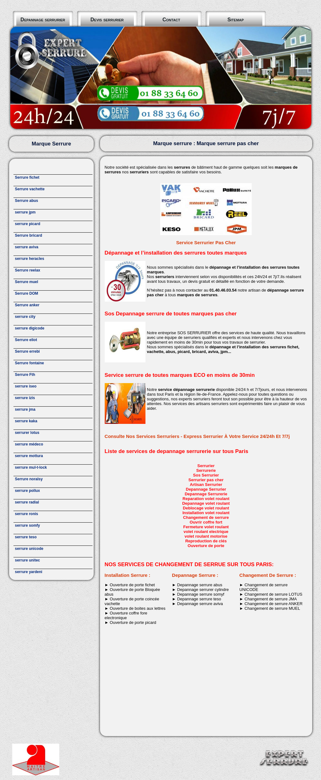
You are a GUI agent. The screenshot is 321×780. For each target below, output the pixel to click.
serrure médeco (29, 444)
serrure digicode (30, 328)
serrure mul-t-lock (31, 467)
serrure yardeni (28, 572)
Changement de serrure (206, 517)
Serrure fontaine (29, 363)
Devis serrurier (107, 19)
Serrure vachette (30, 189)
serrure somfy (27, 525)
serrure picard (27, 224)
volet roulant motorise (206, 536)
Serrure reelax (27, 270)
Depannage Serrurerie (206, 494)
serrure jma (25, 409)
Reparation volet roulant (205, 498)
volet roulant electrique (206, 531)
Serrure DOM (26, 293)
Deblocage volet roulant (206, 508)
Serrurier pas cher (206, 479)
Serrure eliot (26, 340)
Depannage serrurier (42, 19)
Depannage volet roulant (206, 503)
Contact (171, 19)
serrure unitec (27, 560)
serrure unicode (29, 548)
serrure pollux (27, 490)
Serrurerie (206, 470)
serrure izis (25, 398)
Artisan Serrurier (206, 484)
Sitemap (235, 19)
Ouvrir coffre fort (206, 522)
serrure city (25, 316)
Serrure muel (26, 282)
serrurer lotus (27, 432)
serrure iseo (26, 386)
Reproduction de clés (206, 541)
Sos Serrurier (206, 475)
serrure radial (27, 502)
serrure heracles (29, 258)
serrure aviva (27, 247)
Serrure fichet (27, 177)
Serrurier (206, 465)
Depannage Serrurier (206, 489)
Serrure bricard (28, 235)
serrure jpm (25, 212)
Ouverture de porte (206, 545)
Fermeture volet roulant (206, 526)
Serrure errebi (27, 351)
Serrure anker (27, 305)
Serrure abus (26, 200)
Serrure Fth (25, 374)
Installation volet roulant (205, 512)
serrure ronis (26, 514)
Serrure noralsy (29, 479)
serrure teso (26, 537)
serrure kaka (26, 421)
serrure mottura (29, 456)
